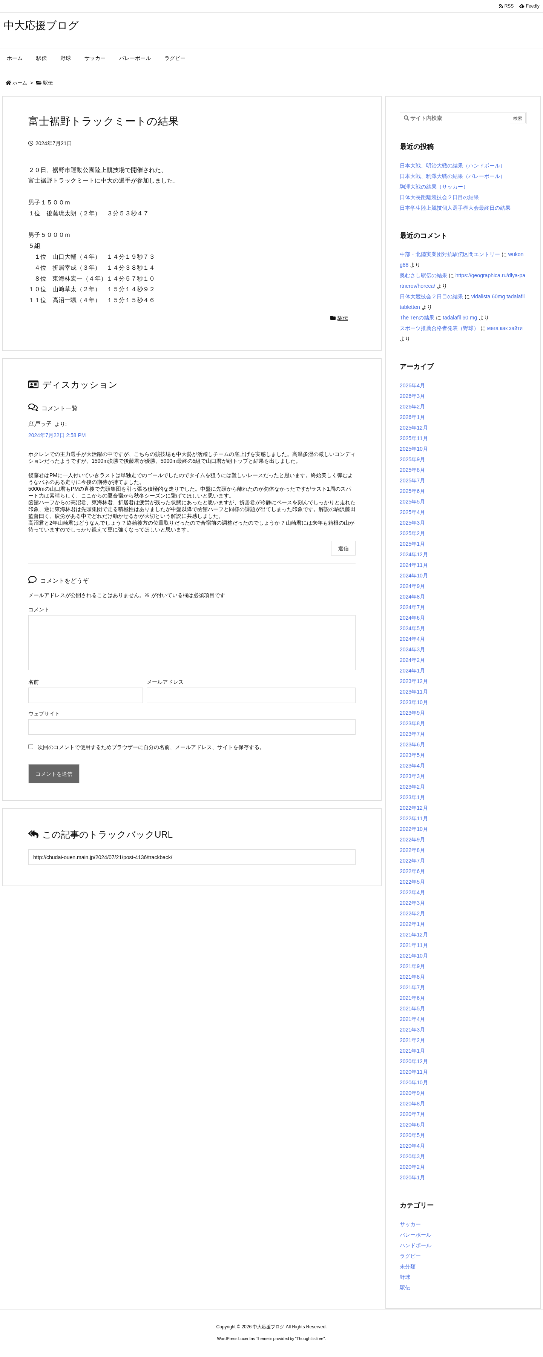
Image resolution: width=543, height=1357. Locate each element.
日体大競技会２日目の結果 (431, 296)
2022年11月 (414, 818)
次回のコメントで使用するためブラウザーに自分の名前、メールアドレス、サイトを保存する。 (151, 747)
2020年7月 (412, 1114)
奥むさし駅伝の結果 (423, 275)
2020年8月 (412, 1104)
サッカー (410, 1224)
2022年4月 (412, 892)
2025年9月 (412, 459)
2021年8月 (412, 977)
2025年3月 (412, 523)
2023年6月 (412, 744)
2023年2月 (412, 787)
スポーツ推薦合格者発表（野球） (439, 328)
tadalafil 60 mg (460, 318)
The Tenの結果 (417, 318)
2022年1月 (412, 924)
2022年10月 (414, 829)
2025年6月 (412, 491)
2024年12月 (414, 554)
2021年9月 (412, 966)
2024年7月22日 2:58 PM (57, 435)
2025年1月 (412, 544)
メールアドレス (165, 682)
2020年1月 (412, 1177)
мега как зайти (505, 328)
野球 (405, 1277)
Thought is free (309, 1338)
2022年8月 (412, 850)
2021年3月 (412, 1030)
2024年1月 (412, 671)
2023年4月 (412, 766)
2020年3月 (412, 1156)
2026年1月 (412, 417)
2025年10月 (414, 449)
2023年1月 (412, 797)
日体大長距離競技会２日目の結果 (439, 197)
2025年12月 (414, 428)
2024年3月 (412, 649)
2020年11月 (414, 1072)
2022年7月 (412, 861)
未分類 (408, 1266)
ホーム (19, 83)
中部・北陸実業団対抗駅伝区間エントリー (450, 254)
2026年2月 (412, 407)
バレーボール (415, 1235)
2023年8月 (412, 723)
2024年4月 (412, 639)
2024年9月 (412, 586)
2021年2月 (412, 1040)
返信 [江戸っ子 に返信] (343, 548)
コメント (38, 609)
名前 (33, 682)
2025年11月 (414, 438)
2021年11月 (414, 945)
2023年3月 (412, 776)
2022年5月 (412, 882)
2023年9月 (412, 713)
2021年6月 (412, 998)
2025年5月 (412, 502)
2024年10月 (414, 576)
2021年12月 (414, 935)
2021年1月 (412, 1051)
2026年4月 (412, 385)
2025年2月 (412, 533)
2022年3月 (412, 903)
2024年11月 (414, 565)
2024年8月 (412, 597)
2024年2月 (412, 660)
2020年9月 (412, 1093)
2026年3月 (412, 396)
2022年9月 (412, 840)
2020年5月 (412, 1135)
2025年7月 (412, 480)
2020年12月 (414, 1061)
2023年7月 (412, 734)
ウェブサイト (44, 714)
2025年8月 (412, 470)
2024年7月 (412, 607)
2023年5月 (412, 755)
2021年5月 (412, 1008)
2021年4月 (412, 1019)
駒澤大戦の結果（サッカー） (434, 187)
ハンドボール (415, 1245)
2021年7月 (412, 987)
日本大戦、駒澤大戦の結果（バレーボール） (452, 176)
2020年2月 (412, 1167)
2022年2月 (412, 913)
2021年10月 (414, 956)
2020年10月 (414, 1082)
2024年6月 (412, 618)
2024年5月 (412, 628)
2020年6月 (412, 1125)
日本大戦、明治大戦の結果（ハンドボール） (452, 166)
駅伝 (48, 83)
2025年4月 (412, 512)
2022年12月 (414, 808)
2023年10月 (414, 702)
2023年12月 (414, 681)
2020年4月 (412, 1146)
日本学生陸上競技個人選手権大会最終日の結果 (455, 208)
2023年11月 (414, 692)
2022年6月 (412, 871)
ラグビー (410, 1256)
